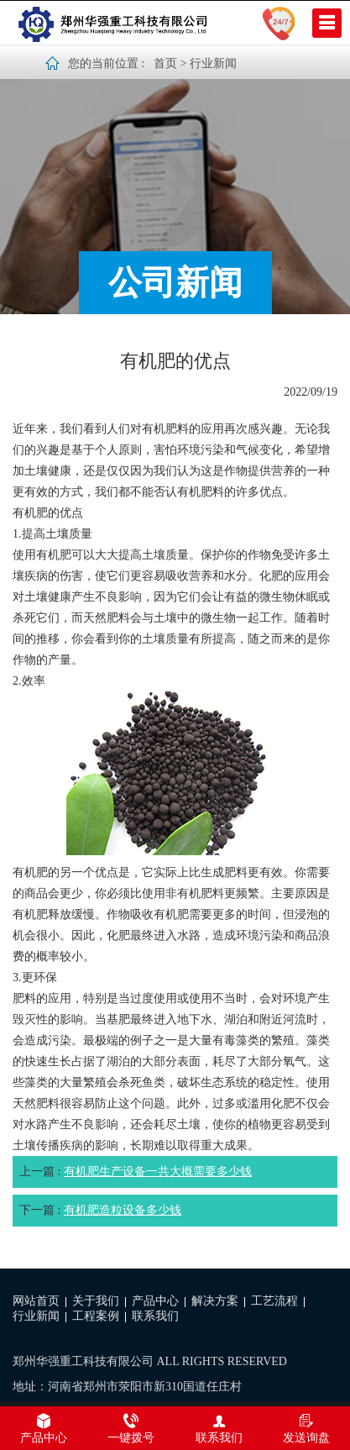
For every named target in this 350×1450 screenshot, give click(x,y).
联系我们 (155, 1316)
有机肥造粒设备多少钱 (122, 1210)
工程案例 (95, 1316)
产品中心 (155, 1301)
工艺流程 (274, 1301)
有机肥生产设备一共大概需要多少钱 (158, 1171)
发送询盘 (306, 1428)
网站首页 (36, 1301)
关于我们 (95, 1301)
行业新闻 (213, 63)
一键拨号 (131, 1428)
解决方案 (214, 1301)
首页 (165, 63)
